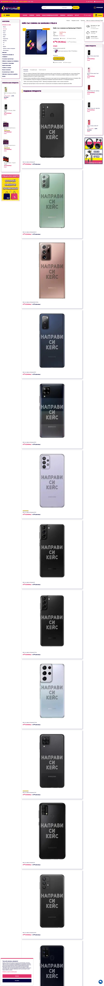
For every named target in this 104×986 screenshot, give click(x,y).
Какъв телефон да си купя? (50, 15)
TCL (4, 42)
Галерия (31, 15)
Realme (4, 46)
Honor (4, 32)
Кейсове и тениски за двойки (9, 74)
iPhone (4, 26)
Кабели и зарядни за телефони (10, 61)
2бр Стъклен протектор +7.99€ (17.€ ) (65, 51)
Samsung (83, 20)
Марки (38, 15)
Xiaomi (4, 30)
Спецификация (33, 69)
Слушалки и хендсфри (8, 63)
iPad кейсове (5, 50)
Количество (55, 55)
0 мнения (62, 38)
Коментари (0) (42, 69)
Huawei (4, 34)
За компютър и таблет (8, 72)
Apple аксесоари (6, 65)
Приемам (17, 976)
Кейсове (4, 52)
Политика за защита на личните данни (10, 971)
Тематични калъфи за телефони (8, 55)
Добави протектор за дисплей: (59, 48)
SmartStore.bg (62, 32)
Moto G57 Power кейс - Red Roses (93, 90)
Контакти (70, 15)
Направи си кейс (75, 20)
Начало (25, 15)
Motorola (5, 40)
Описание (25, 69)
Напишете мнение (71, 38)
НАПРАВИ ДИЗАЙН (59, 58)
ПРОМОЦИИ (99, 7)
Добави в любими (57, 62)
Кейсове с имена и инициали (9, 48)
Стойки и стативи (6, 67)
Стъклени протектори (8, 59)
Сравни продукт (67, 62)
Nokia (4, 36)
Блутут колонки (6, 69)
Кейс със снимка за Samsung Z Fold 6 (94, 20)
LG (3, 44)
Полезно (62, 15)
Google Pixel (5, 38)
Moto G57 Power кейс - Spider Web (93, 108)
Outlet (77, 15)
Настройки (17, 980)
